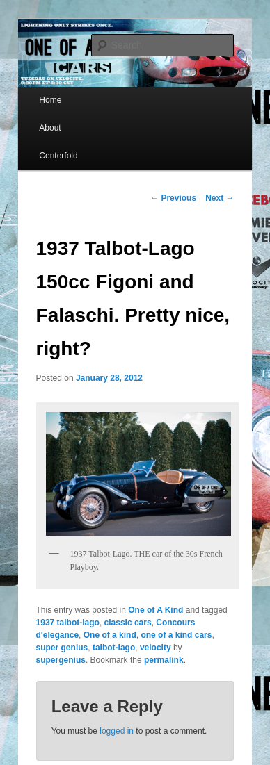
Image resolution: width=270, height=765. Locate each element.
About (50, 128)
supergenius (61, 660)
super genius (62, 647)
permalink (164, 660)
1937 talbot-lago (68, 622)
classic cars (128, 622)
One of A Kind (155, 610)
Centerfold (58, 156)
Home (50, 100)
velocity (155, 647)
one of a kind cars (176, 635)
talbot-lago (114, 647)
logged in (117, 731)
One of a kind (110, 635)
